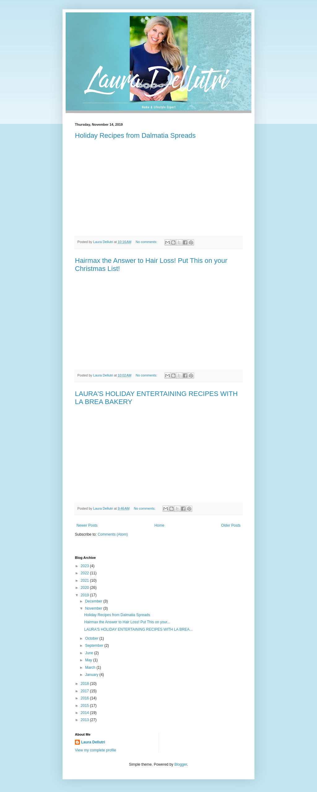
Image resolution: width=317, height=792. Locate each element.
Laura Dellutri (93, 742)
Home (159, 525)
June (89, 653)
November (94, 608)
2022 (85, 573)
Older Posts (231, 525)
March (91, 667)
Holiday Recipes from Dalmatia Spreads (135, 135)
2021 (85, 580)
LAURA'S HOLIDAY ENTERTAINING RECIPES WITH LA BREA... (138, 629)
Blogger (180, 764)
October (92, 638)
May (89, 660)
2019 (85, 595)
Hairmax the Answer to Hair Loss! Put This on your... (127, 622)
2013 (85, 720)
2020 (85, 587)
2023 (85, 566)
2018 (85, 683)
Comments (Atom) (113, 534)
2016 (85, 698)
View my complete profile (95, 750)
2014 (85, 713)
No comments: (147, 242)
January (92, 674)
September (94, 645)
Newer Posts (87, 525)
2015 (85, 705)
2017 (85, 691)
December (94, 601)
